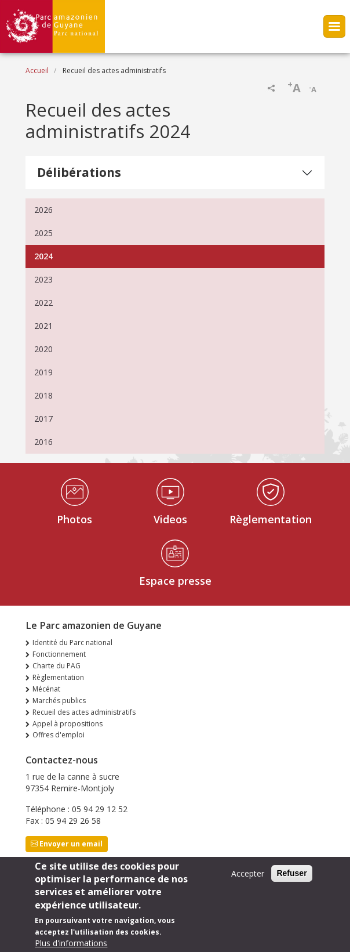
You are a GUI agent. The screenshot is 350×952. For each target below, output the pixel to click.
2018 (43, 395)
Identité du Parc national (72, 642)
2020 (43, 348)
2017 (43, 418)
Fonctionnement (59, 654)
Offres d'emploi (58, 735)
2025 (43, 232)
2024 (43, 256)
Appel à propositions (67, 724)
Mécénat (46, 689)
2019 (43, 372)
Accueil (37, 70)
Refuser (291, 879)
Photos (74, 519)
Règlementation (270, 519)
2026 (43, 209)
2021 (43, 325)
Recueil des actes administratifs (84, 712)
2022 (43, 302)
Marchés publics (59, 700)
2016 (43, 441)
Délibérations (79, 172)
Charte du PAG (56, 666)
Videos (170, 519)
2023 (43, 279)
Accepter (247, 879)
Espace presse (175, 581)
